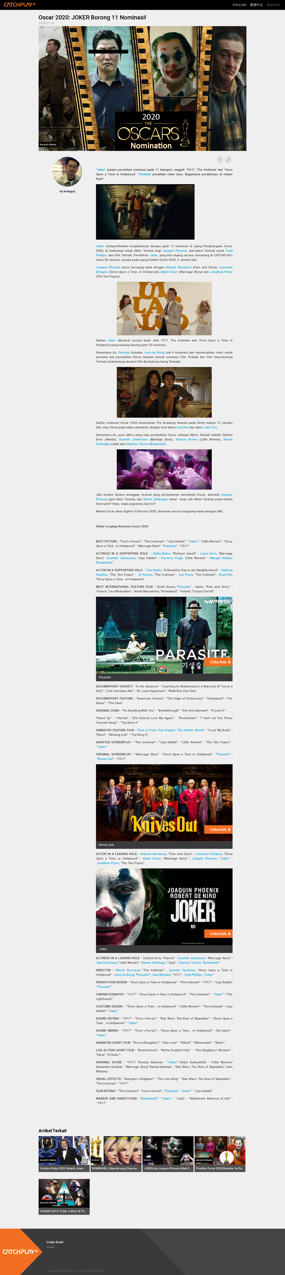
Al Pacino (145, 575)
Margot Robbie (221, 558)
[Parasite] (164, 639)
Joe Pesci (186, 575)
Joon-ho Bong (154, 352)
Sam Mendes (161, 975)
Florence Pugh (171, 558)
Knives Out (105, 759)
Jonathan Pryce (221, 272)
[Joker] (164, 910)
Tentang (50, 1247)
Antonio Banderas (179, 267)
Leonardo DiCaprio (208, 854)
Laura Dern (208, 553)
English (239, 5)
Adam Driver (169, 272)
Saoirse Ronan (187, 439)
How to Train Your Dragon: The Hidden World (170, 730)
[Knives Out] (164, 806)
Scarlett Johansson (133, 439)
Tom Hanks (154, 570)
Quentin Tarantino (182, 970)
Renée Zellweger (155, 499)
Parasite (144, 174)
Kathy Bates (161, 553)
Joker (101, 170)
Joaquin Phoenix (174, 251)
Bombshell (157, 444)
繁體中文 (256, 5)
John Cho (210, 427)
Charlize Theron (137, 444)
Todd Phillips (193, 975)
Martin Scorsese (128, 970)
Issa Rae (183, 427)
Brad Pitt (225, 575)
